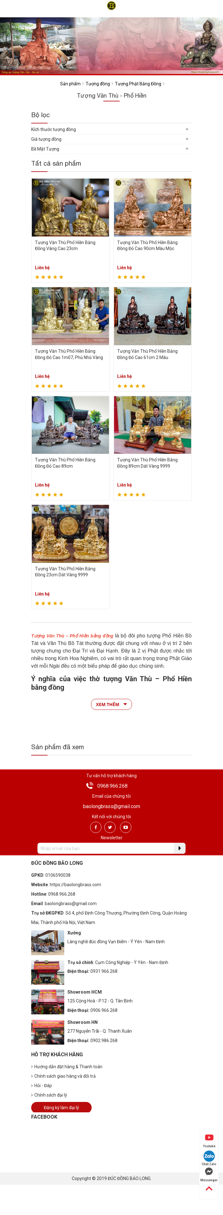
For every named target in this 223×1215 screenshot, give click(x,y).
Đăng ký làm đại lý (61, 1107)
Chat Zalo (209, 1158)
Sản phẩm (70, 83)
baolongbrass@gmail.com (111, 806)
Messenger (209, 1174)
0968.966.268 (112, 786)
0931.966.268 (103, 971)
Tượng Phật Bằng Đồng (138, 83)
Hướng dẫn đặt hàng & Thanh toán (66, 1066)
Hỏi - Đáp (41, 1085)
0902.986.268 (103, 1040)
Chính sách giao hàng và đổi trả (63, 1076)
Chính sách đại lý (49, 1095)
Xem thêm (111, 704)
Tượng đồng (98, 83)
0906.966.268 (103, 1010)
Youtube (209, 1140)
